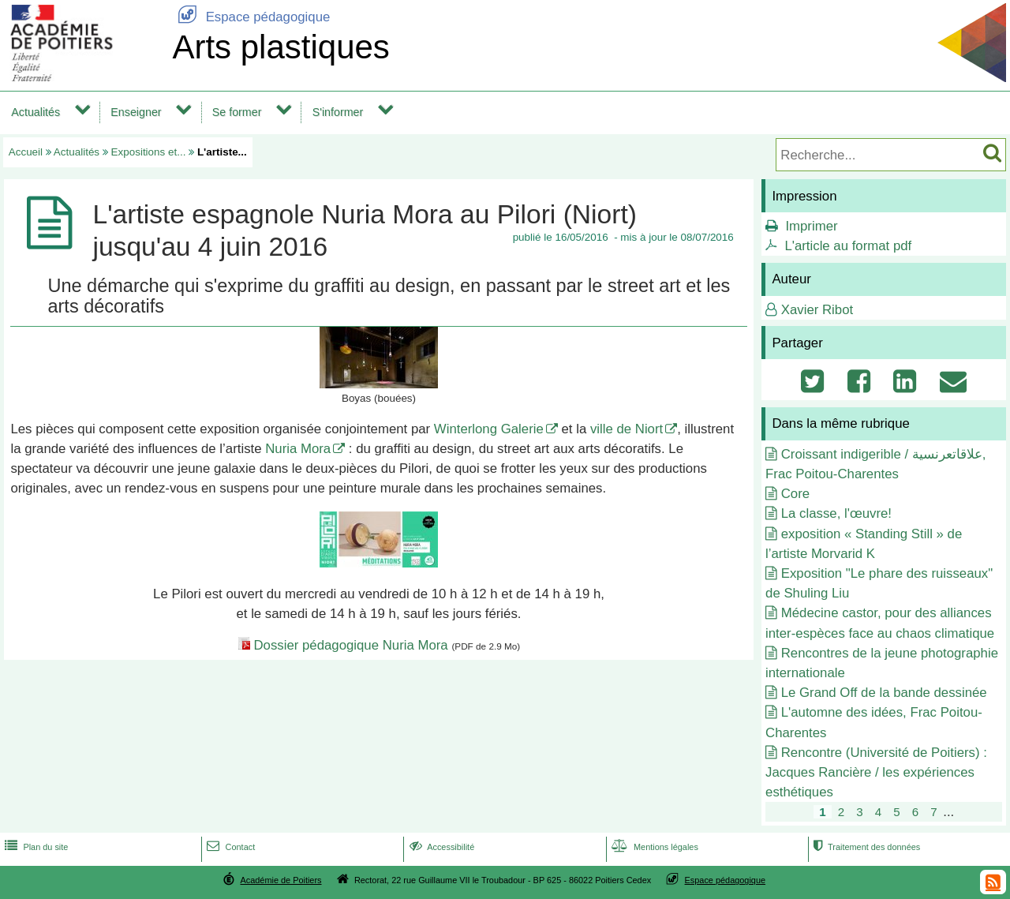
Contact (229, 847)
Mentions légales (653, 847)
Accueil (26, 152)
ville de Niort (626, 428)
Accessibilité (440, 847)
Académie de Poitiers (280, 880)
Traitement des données (865, 847)
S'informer (338, 112)
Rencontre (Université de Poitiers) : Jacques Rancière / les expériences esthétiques (876, 772)
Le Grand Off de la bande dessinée (884, 692)
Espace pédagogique (251, 16)
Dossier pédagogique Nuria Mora (350, 645)
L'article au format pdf (847, 245)
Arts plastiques (280, 47)
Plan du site (35, 847)
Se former (237, 112)
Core (795, 493)
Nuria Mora (298, 448)
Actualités (35, 112)
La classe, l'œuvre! (836, 513)
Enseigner (135, 112)
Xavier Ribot (817, 309)
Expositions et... (148, 152)
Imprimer (811, 226)
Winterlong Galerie (489, 428)
